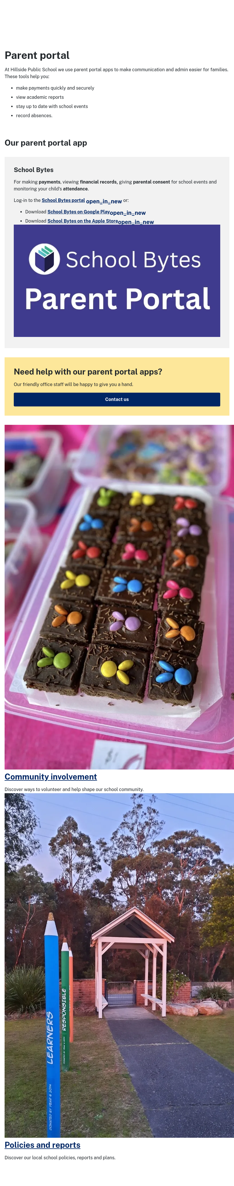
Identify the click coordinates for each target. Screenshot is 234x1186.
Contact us (117, 399)
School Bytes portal (82, 200)
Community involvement (51, 776)
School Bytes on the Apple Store (101, 221)
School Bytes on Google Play (97, 212)
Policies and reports (42, 1145)
